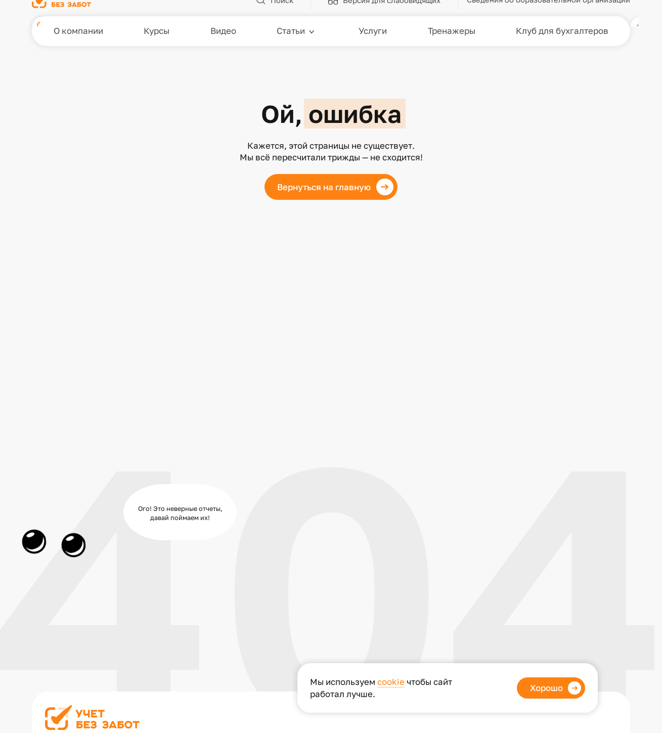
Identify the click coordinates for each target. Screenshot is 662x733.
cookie (391, 681)
